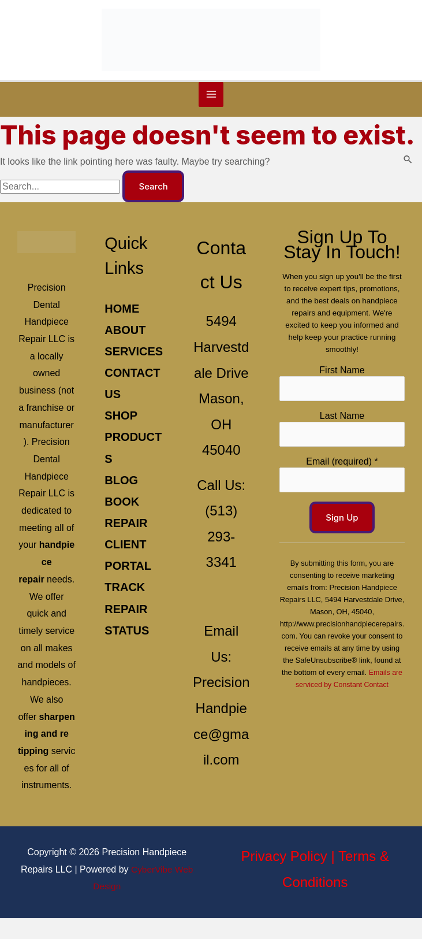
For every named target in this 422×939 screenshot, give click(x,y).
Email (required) (340, 454)
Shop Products (128, 463)
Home (120, 312)
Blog (119, 505)
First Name (339, 362)
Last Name (339, 408)
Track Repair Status (125, 634)
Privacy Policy (284, 877)
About (123, 334)
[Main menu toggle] (211, 99)
